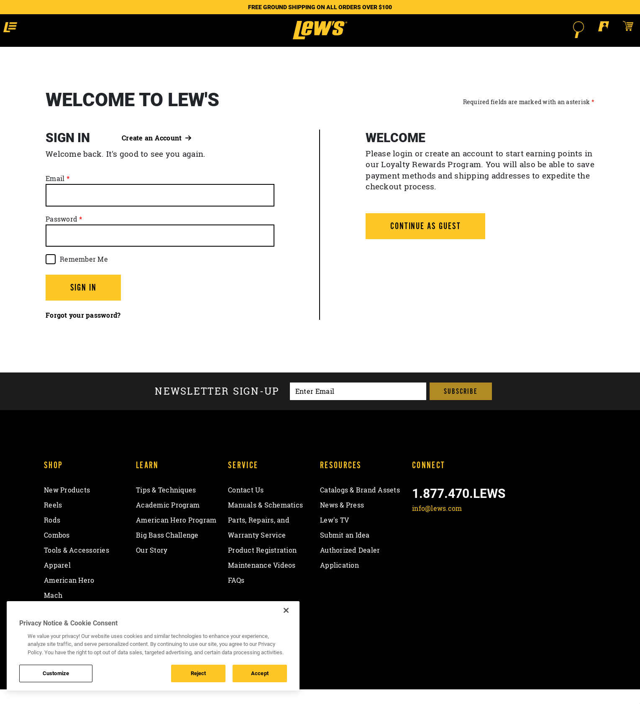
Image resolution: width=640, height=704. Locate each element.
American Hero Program (176, 535)
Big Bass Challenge (167, 550)
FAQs (236, 595)
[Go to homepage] (320, 37)
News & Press (342, 520)
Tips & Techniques (166, 505)
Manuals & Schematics (265, 520)
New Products (67, 505)
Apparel (57, 580)
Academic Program (168, 520)
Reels (53, 520)
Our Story (151, 565)
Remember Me (84, 273)
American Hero (69, 595)
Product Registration (262, 565)
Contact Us (246, 505)
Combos (57, 550)
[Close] (286, 610)
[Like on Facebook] (420, 543)
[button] (75, 29)
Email (55, 193)
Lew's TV (334, 535)
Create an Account (156, 152)
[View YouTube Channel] (486, 543)
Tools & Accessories (76, 565)
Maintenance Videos (262, 580)
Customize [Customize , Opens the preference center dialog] (56, 673)
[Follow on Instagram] (464, 543)
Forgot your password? (83, 330)
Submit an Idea (345, 550)
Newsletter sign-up (217, 406)
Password (61, 233)
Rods (52, 535)
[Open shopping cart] (566, 29)
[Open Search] (517, 29)
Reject (198, 673)
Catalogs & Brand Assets (360, 505)
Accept (260, 673)
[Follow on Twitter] (442, 543)
